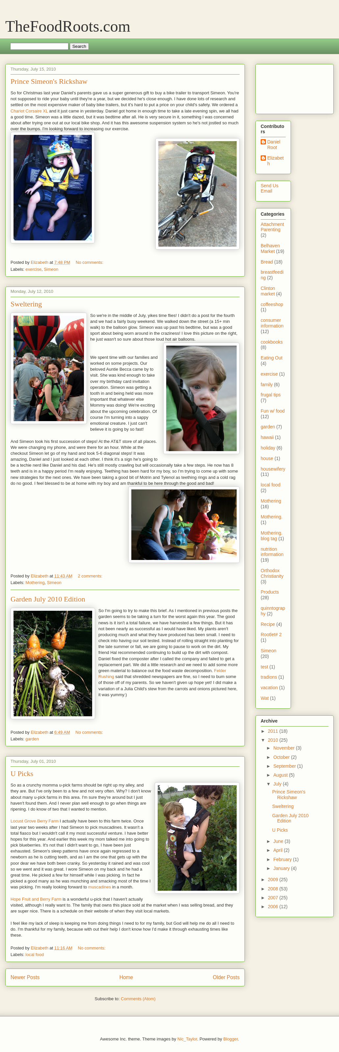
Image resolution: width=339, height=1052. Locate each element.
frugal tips (271, 394)
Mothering (35, 582)
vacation (269, 687)
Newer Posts (25, 977)
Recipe (268, 624)
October (282, 757)
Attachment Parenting (272, 227)
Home (126, 977)
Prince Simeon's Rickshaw (49, 81)
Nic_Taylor (187, 1039)
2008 (273, 888)
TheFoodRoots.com (67, 26)
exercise (33, 269)
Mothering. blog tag (271, 535)
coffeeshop (272, 304)
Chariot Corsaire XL (29, 110)
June (278, 841)
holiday (268, 447)
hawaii (267, 437)
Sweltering (26, 304)
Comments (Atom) (138, 998)
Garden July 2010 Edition (48, 599)
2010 (273, 740)
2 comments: (91, 575)
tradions (269, 677)
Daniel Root (273, 144)
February (283, 859)
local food (35, 954)
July (278, 784)
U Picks (22, 773)
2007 (273, 897)
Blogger (230, 1039)
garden (32, 738)
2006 (273, 906)
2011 (273, 731)
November (284, 748)
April (278, 850)
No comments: (90, 262)
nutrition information (272, 551)
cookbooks (272, 342)
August (281, 775)
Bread (267, 261)
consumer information (272, 323)
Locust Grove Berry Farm (35, 821)
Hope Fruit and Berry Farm (37, 899)
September (285, 766)
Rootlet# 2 (271, 634)
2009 (273, 879)
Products (270, 592)
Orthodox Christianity (272, 573)
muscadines (99, 886)
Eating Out (271, 357)
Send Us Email (269, 188)
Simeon (51, 269)
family (267, 384)
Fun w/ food (273, 411)
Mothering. (271, 516)
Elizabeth (275, 160)
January (282, 868)
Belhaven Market (270, 248)
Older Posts (226, 977)
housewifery (273, 469)
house (267, 458)
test (264, 666)
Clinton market (268, 291)
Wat (265, 698)
